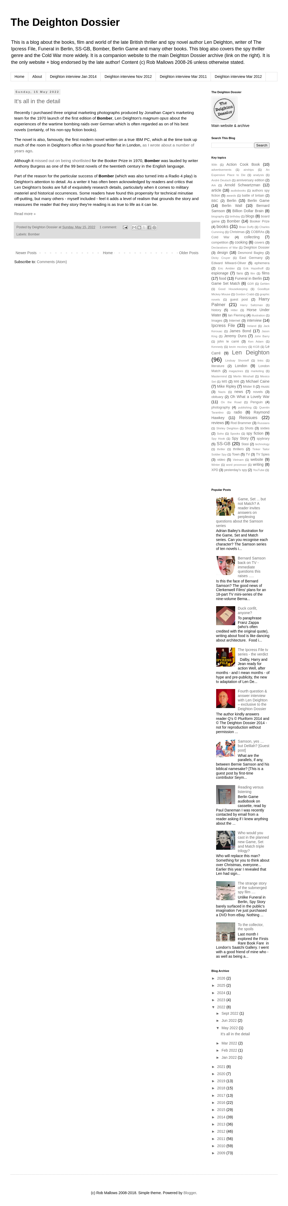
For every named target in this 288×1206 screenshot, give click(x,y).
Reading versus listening (250, 789)
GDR (250, 283)
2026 (221, 978)
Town (236, 454)
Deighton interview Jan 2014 (73, 76)
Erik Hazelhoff (253, 268)
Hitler (234, 310)
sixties (265, 428)
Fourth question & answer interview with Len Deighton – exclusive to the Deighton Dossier (252, 700)
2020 (221, 1074)
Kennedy (217, 346)
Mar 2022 (229, 1043)
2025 (221, 985)
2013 (221, 1124)
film (252, 273)
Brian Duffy (246, 227)
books (223, 226)
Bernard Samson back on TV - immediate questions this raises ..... (252, 567)
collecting (251, 237)
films (266, 273)
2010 (221, 1146)
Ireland (251, 325)
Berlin (231, 200)
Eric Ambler (226, 268)
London (241, 366)
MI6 (236, 381)
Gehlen (265, 283)
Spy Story (240, 438)
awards (231, 195)
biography (217, 216)
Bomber (34, 234)
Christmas (237, 232)
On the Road (231, 402)
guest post (239, 299)
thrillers (238, 449)
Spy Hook (218, 438)
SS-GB (223, 443)
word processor (236, 464)
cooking (241, 242)
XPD (214, 470)
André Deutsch (221, 180)
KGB (256, 346)
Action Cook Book (243, 164)
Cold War (220, 237)
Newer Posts (26, 253)
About (37, 76)
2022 (221, 1007)
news (238, 392)
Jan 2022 (229, 1057)
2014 (221, 1117)
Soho (220, 433)
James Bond (240, 331)
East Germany (251, 258)
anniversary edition (250, 180)
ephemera (262, 263)
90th (214, 164)
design (222, 252)
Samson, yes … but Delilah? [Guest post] (253, 745)
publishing (245, 407)
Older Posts (188, 253)
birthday (235, 216)
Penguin (256, 402)
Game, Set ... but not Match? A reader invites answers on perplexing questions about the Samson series (241, 512)
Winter (215, 464)
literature (217, 366)
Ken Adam (255, 341)
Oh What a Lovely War (250, 397)
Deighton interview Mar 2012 (238, 76)
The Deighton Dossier (65, 22)
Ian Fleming (236, 315)
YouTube (258, 470)
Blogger (189, 1193)
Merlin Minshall (243, 376)
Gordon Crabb (245, 294)
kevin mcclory (238, 346)
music (265, 386)
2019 (221, 1081)
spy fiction (255, 433)
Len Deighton (251, 352)
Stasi (245, 444)
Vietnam (238, 459)
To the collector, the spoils (250, 927)
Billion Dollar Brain (248, 211)
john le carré (228, 341)
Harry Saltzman (251, 305)
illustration (258, 315)
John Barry (262, 336)
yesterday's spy (235, 470)
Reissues (248, 417)
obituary (217, 397)
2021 (221, 1067)
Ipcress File (223, 325)
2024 (221, 993)
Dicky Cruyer (220, 257)
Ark (213, 185)
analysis (258, 175)
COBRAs (257, 232)
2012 (221, 1131)
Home (19, 76)
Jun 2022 (229, 1020)
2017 (221, 1095)
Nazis (222, 391)
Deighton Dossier (257, 247)
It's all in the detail (37, 101)
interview (254, 320)
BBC (214, 201)
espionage (220, 273)
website (256, 459)
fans (240, 273)
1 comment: (109, 227)
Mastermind (219, 376)
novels (258, 392)
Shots (249, 428)
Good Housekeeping (233, 289)
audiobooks (238, 190)
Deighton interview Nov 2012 (128, 76)
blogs (249, 216)
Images (216, 320)
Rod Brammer (241, 423)
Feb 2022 (229, 1050)
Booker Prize (260, 221)
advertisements (221, 169)
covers (259, 242)
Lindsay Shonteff (237, 360)
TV (248, 454)
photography (220, 407)
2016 (221, 1102)
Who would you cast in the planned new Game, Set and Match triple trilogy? (253, 842)
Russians (263, 423)
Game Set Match (225, 283)
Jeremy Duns (235, 336)
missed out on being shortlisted (63, 160)
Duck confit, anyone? (247, 610)
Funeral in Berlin (248, 278)
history (216, 310)
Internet (234, 320)
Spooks (235, 433)
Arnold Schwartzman (242, 185)
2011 (221, 1139)
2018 (221, 1088)
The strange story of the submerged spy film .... (252, 887)
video (221, 460)
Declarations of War (224, 247)
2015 (221, 1110)
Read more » (25, 214)
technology (262, 444)
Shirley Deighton (227, 428)
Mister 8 (249, 386)
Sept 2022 (230, 1013)
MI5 (224, 381)
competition (219, 242)
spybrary (263, 438)
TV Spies (263, 454)
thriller (221, 449)
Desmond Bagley (251, 253)
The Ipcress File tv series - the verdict (253, 652)
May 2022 (230, 1028)
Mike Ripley (226, 386)
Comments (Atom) (52, 262)
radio (238, 412)
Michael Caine (258, 381)
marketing (257, 371)
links (260, 360)
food (222, 278)
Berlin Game (259, 200)
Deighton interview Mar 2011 (183, 76)
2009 (221, 1153)
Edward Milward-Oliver (228, 263)
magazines (236, 371)
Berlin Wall (232, 205)
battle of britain (253, 195)
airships (249, 169)
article (216, 190)
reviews (217, 423)
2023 (221, 1000)
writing (258, 464)
